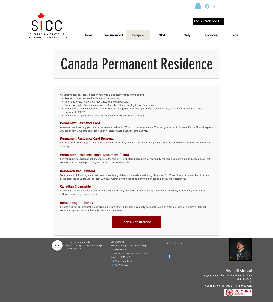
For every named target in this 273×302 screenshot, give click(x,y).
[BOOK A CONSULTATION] (208, 21)
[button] (198, 5)
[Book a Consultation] (136, 222)
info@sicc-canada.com (122, 260)
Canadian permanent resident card (149, 108)
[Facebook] (169, 256)
